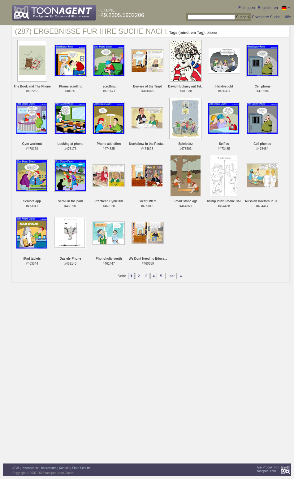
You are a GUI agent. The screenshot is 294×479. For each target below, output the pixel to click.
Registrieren (268, 8)
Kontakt (64, 468)
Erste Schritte (81, 468)
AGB (15, 468)
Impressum (48, 468)
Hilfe (287, 17)
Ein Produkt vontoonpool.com (268, 469)
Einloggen (246, 8)
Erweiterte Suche (266, 17)
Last (171, 276)
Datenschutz (30, 468)
